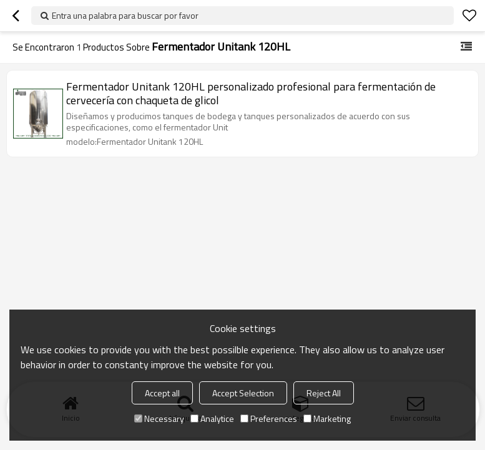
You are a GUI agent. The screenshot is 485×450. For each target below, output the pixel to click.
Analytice (212, 418)
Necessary (159, 418)
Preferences (268, 418)
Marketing (327, 418)
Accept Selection (243, 392)
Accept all (162, 392)
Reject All (323, 392)
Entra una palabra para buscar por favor (125, 15)
